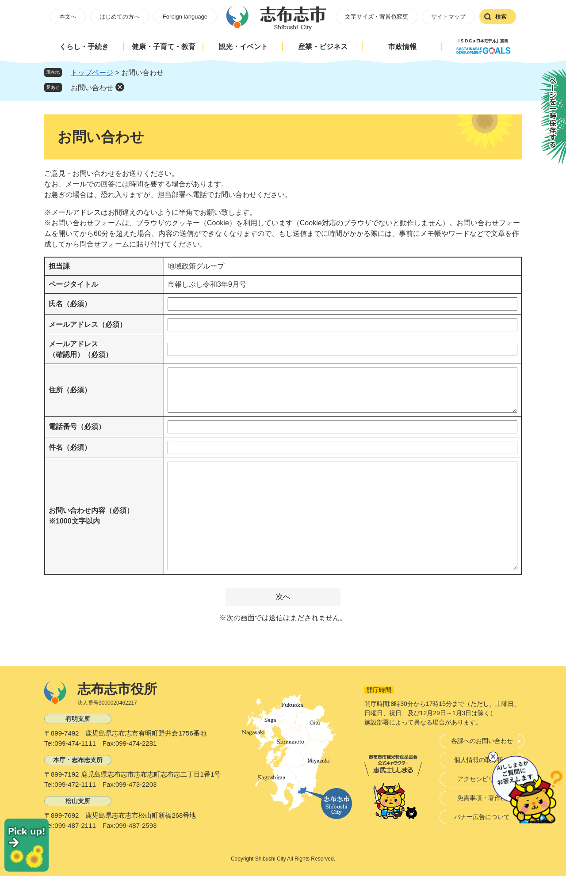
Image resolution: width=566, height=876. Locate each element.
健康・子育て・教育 (163, 46)
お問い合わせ (92, 87)
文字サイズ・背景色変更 (376, 16)
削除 (119, 87)
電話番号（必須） (77, 426)
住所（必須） (70, 390)
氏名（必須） (70, 303)
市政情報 (402, 46)
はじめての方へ (119, 16)
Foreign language (185, 16)
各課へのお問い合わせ (482, 740)
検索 (501, 16)
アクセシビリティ (482, 778)
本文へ (67, 16)
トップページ (92, 72)
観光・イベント (243, 46)
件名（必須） (70, 447)
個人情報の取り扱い (482, 759)
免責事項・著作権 (482, 797)
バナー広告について (482, 816)
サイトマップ (448, 16)
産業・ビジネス (323, 46)
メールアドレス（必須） (87, 324)
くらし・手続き (84, 46)
